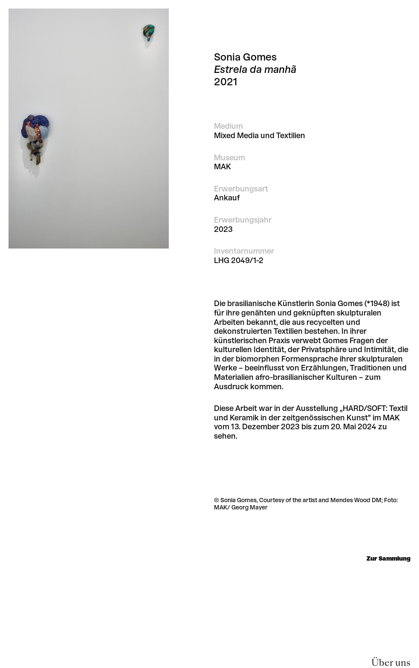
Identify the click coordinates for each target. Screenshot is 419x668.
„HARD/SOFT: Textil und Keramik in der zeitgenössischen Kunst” (310, 413)
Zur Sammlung (388, 558)
